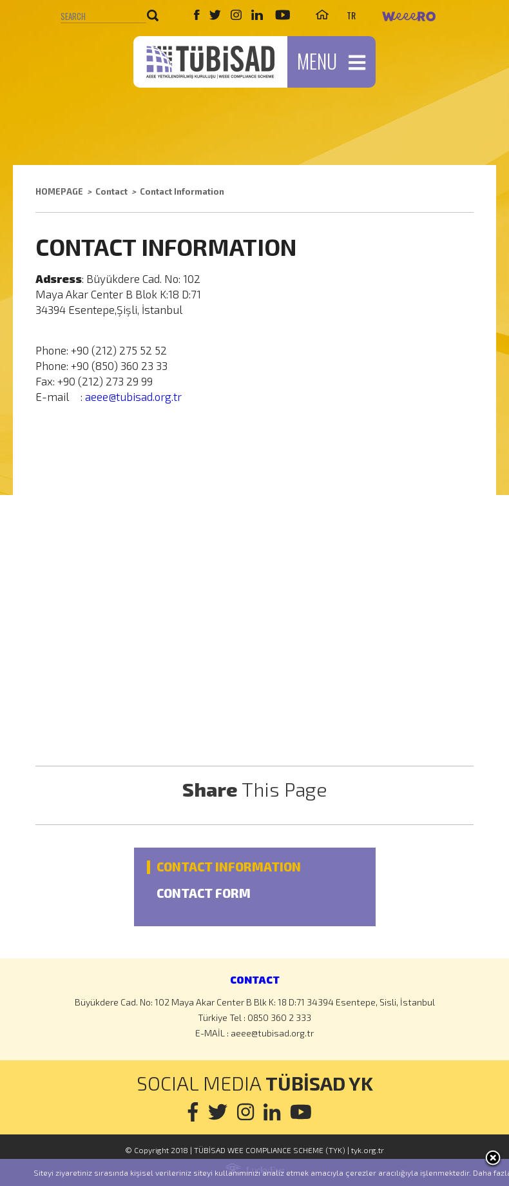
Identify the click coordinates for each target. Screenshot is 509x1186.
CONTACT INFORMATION (229, 867)
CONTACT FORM (204, 893)
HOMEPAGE (59, 191)
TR (351, 15)
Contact (111, 191)
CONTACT (255, 979)
